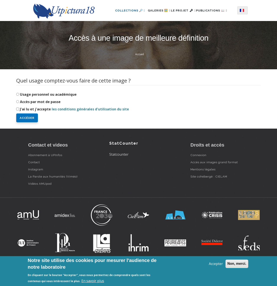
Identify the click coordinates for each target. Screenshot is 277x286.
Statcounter (119, 171)
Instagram (35, 186)
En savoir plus (92, 280)
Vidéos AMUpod (40, 200)
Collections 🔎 (125, 9)
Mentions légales (203, 186)
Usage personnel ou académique (48, 111)
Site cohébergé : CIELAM (208, 193)
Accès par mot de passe (40, 118)
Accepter (216, 263)
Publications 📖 (125, 28)
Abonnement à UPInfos (45, 172)
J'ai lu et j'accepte (74, 126)
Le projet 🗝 (185, 9)
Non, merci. (236, 263)
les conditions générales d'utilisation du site (90, 126)
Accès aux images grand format (214, 179)
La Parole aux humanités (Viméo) (53, 193)
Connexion (198, 172)
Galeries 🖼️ (156, 9)
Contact (34, 179)
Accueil (139, 71)
